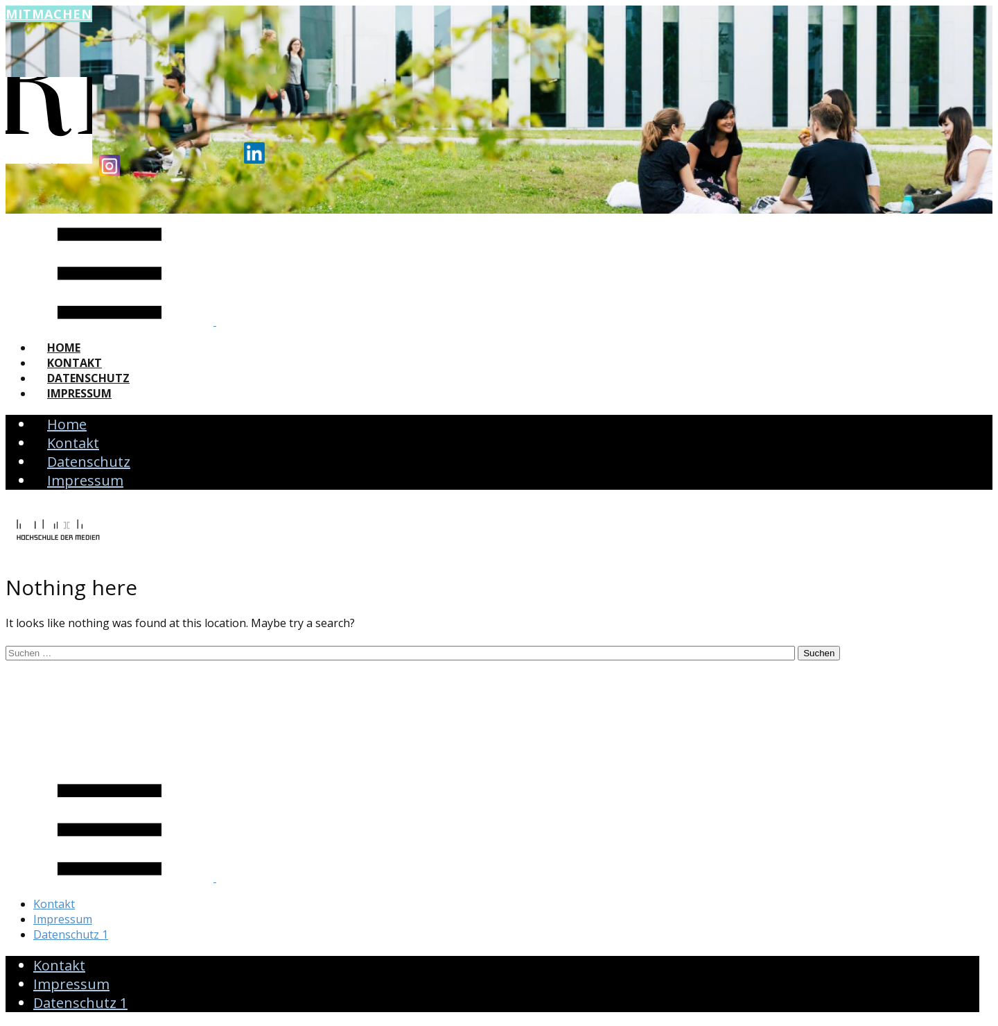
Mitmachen (49, 14)
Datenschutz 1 (70, 934)
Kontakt (74, 362)
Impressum (79, 393)
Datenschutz (88, 378)
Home (63, 347)
